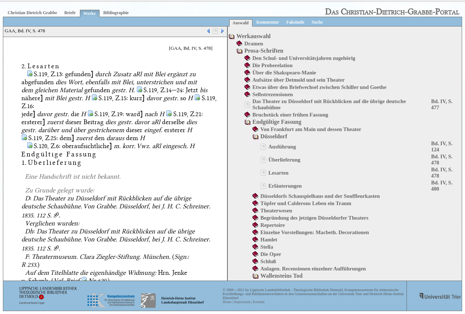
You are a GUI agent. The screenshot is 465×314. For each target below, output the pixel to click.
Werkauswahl (253, 36)
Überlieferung (284, 160)
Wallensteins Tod (281, 276)
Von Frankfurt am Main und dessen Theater (310, 129)
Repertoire (272, 225)
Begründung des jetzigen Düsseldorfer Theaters (314, 218)
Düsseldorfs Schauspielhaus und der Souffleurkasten (320, 196)
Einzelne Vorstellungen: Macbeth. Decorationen (314, 232)
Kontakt (258, 302)
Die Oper (270, 254)
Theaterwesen (276, 210)
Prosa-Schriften (263, 51)
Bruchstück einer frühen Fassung (290, 115)
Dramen (253, 43)
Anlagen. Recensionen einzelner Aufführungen (313, 269)
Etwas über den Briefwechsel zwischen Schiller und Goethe (319, 87)
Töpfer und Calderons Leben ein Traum (305, 203)
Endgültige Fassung (277, 122)
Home (227, 302)
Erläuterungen (285, 186)
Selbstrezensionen (272, 94)
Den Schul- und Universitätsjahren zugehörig (303, 58)
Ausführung (282, 147)
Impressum (242, 302)
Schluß (268, 261)
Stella (266, 247)
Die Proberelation (272, 65)
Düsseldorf (273, 136)
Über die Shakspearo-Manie (284, 73)
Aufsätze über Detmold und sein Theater (298, 80)
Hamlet (268, 239)
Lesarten (278, 173)
